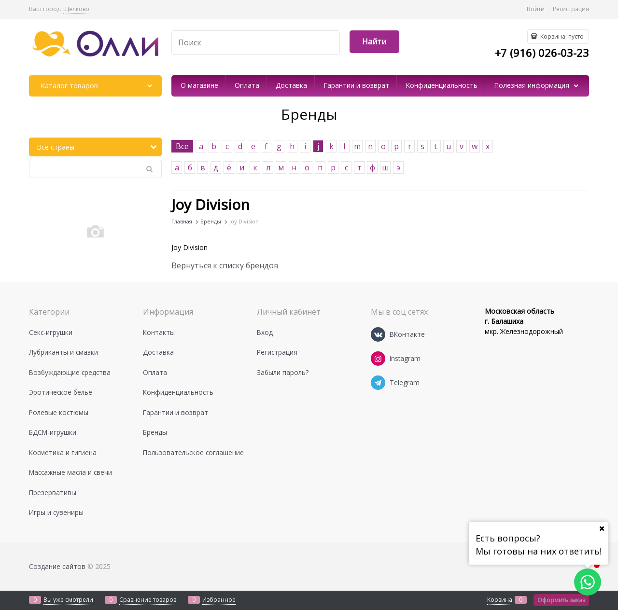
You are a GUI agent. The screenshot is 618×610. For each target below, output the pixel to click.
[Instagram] (378, 358)
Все (182, 146)
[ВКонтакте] (378, 334)
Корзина (499, 600)
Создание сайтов (57, 566)
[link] (76, 9)
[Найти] (374, 41)
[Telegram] (378, 382)
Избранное (219, 600)
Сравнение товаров (147, 600)
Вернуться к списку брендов (225, 265)
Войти (536, 9)
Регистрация (571, 9)
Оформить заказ (561, 600)
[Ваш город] (601, 528)
